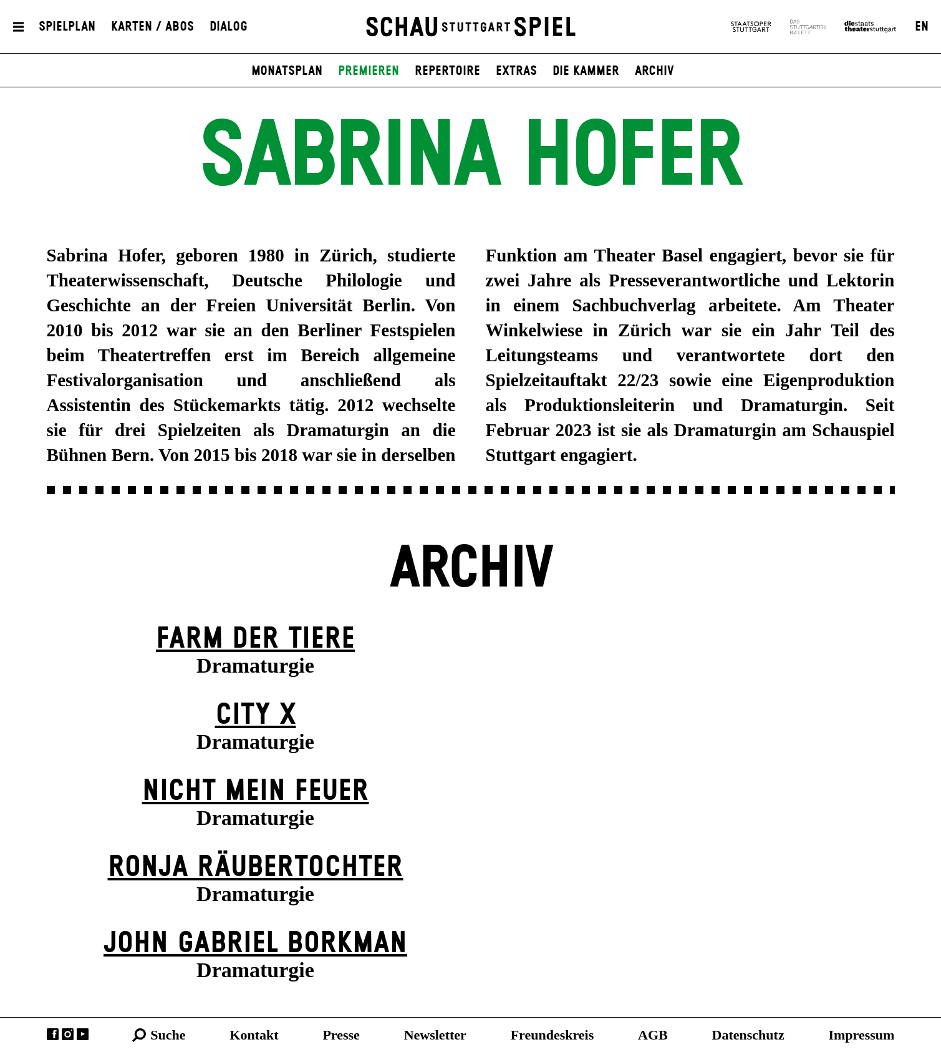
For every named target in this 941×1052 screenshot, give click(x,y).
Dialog (229, 27)
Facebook (53, 1034)
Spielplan (67, 27)
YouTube (83, 1034)
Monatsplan (286, 71)
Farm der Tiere (255, 639)
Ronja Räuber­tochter (255, 867)
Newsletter (435, 1035)
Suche (167, 1035)
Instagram (68, 1034)
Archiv (654, 71)
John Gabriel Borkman (255, 943)
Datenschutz (748, 1035)
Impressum (861, 1035)
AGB (653, 1035)
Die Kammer (586, 71)
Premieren (368, 71)
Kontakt (253, 1035)
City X (255, 715)
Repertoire (447, 71)
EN (922, 27)
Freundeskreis (552, 1035)
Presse (340, 1035)
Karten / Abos (152, 27)
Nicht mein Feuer (255, 791)
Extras (516, 71)
